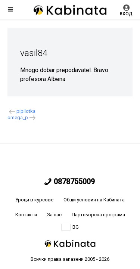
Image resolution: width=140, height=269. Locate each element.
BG (70, 227)
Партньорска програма (98, 214)
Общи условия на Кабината (94, 199)
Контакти (26, 214)
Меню (10, 9)
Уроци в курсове (34, 199)
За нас (54, 214)
